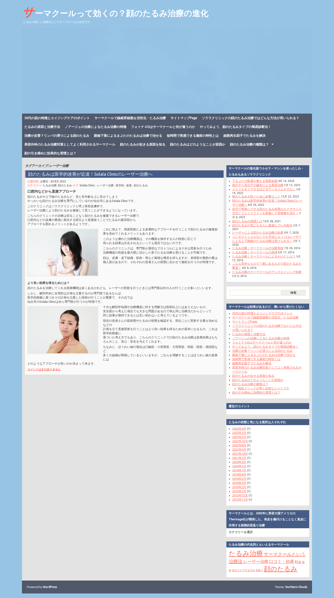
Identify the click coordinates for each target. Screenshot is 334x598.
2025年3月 (239, 432)
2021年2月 (239, 457)
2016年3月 (239, 487)
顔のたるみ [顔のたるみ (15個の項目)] (280, 568)
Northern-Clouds (296, 586)
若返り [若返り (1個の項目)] (259, 570)
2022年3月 (239, 449)
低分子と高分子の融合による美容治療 (257, 185)
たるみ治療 (50, 185)
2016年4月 (239, 482)
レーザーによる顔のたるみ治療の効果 (257, 232)
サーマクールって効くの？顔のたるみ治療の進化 (115, 11)
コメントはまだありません (44, 369)
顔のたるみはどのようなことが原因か (197, 144)
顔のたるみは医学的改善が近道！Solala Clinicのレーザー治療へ (90, 174)
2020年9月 (239, 462)
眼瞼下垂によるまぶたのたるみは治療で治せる (128, 135)
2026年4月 (239, 428)
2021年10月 (240, 453)
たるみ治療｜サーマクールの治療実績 (257, 248)
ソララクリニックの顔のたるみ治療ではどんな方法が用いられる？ (250, 118)
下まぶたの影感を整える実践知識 (254, 180)
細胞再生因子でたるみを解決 (244, 135)
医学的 (120, 185)
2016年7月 (239, 470)
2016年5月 (239, 478)
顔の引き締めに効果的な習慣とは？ (50, 153)
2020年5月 (239, 466)
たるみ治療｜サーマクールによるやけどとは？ (263, 256)
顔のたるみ (65, 185)
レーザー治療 (105, 185)
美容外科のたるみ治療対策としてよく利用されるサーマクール (69, 144)
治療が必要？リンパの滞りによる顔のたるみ (56, 135)
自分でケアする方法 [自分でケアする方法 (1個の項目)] (243, 570)
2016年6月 (239, 474)
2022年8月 (239, 445)
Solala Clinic (87, 185)
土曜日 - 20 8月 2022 (53, 181)
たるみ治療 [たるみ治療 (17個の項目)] (246, 553)
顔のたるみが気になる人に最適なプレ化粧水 (262, 225)
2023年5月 (239, 437)
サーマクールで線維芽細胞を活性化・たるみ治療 (130, 118)
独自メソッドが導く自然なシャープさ (263, 388)
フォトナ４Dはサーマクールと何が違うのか (163, 127)
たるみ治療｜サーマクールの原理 (254, 252)
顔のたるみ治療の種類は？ (249, 144)
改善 (129, 185)
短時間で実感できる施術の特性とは (193, 135)
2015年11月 (240, 499)
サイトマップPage (183, 118)
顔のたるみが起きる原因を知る (142, 144)
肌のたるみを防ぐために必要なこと (256, 196)
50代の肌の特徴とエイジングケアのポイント (57, 118)
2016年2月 (239, 491)
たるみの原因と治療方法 (42, 127)
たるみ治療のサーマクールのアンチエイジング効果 (267, 272)
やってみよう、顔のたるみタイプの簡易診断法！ (235, 127)
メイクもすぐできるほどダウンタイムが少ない (263, 189)
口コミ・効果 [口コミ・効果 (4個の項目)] (281, 561)
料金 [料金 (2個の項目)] (298, 562)
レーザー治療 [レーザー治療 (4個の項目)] (255, 561)
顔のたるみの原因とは (247, 221)
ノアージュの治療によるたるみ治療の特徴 (95, 127)
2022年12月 (240, 441)
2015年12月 (240, 495)
